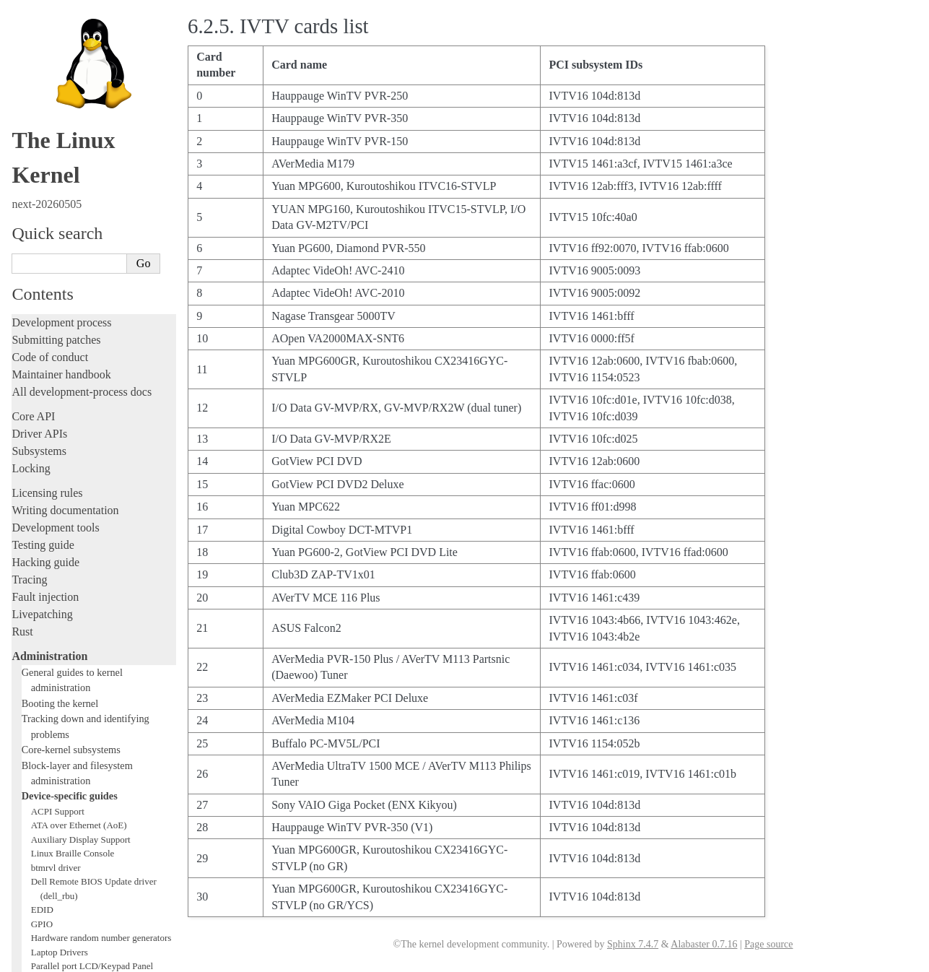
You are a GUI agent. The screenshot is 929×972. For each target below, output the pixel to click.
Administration (49, 166)
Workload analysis (60, 701)
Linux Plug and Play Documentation (99, 560)
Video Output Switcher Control (90, 687)
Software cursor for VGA (78, 672)
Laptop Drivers (59, 461)
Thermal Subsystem (68, 644)
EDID (42, 419)
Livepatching (42, 124)
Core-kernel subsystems (71, 259)
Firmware (34, 810)
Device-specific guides (70, 305)
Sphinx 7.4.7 (632, 944)
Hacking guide (45, 72)
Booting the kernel (60, 213)
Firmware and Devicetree (70, 827)
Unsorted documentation (69, 876)
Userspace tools (48, 768)
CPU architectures (54, 852)
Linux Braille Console (73, 362)
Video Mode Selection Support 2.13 (98, 630)
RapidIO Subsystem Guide (81, 574)
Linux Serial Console (71, 616)
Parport (44, 546)
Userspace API (46, 785)
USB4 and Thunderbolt (74, 659)
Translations (40, 901)
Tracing (29, 89)
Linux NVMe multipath (76, 531)
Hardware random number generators (101, 447)
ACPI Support (57, 321)
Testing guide (43, 54)
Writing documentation (65, 20)
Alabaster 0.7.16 (704, 944)
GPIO (42, 433)
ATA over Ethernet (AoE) (79, 334)
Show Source (42, 959)
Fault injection (45, 106)
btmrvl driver (56, 377)
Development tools (55, 37)
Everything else (54, 717)
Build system (42, 733)
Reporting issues (50, 751)
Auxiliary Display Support (81, 349)
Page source (768, 944)
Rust (22, 141)
